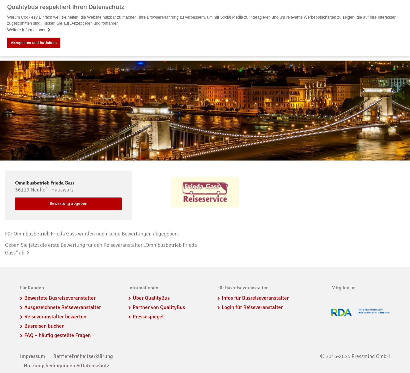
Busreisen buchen (44, 325)
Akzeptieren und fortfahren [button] (34, 43)
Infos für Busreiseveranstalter (255, 298)
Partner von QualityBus (159, 307)
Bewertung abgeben (68, 203)
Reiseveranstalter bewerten (55, 316)
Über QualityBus (151, 298)
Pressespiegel (148, 316)
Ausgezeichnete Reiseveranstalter (62, 307)
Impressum (32, 356)
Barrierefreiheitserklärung (83, 356)
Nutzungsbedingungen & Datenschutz (66, 365)
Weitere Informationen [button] (29, 30)
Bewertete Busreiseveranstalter (60, 298)
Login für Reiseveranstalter (252, 307)
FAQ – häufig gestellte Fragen (57, 335)
